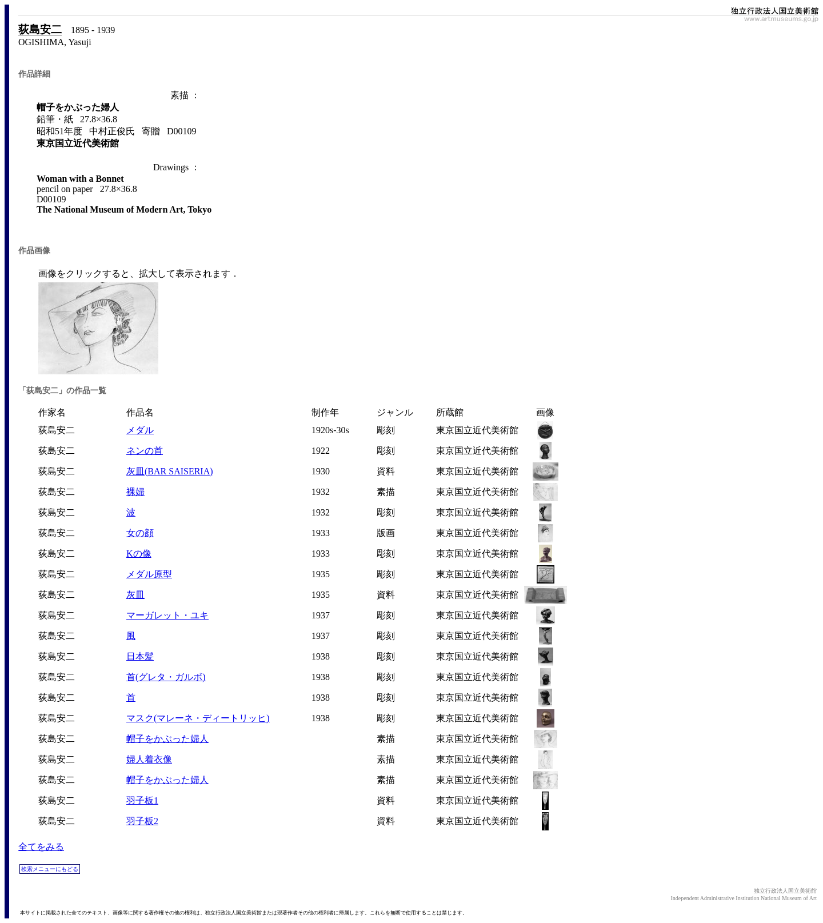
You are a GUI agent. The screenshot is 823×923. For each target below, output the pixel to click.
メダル (140, 430)
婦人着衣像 (149, 759)
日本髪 (140, 656)
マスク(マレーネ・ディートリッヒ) (198, 718)
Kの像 (138, 553)
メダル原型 (149, 574)
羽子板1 (142, 800)
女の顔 (140, 533)
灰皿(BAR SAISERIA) (169, 471)
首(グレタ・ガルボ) (166, 677)
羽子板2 (142, 821)
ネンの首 (144, 450)
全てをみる (41, 847)
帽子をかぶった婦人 (167, 739)
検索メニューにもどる (49, 869)
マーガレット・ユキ (167, 615)
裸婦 (135, 492)
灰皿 (135, 595)
